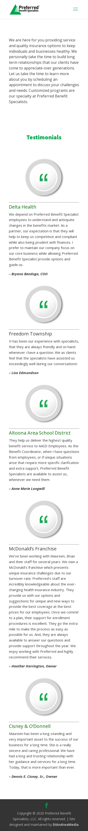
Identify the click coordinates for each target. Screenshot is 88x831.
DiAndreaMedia (66, 824)
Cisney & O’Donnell (29, 726)
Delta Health (22, 207)
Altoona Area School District (40, 433)
